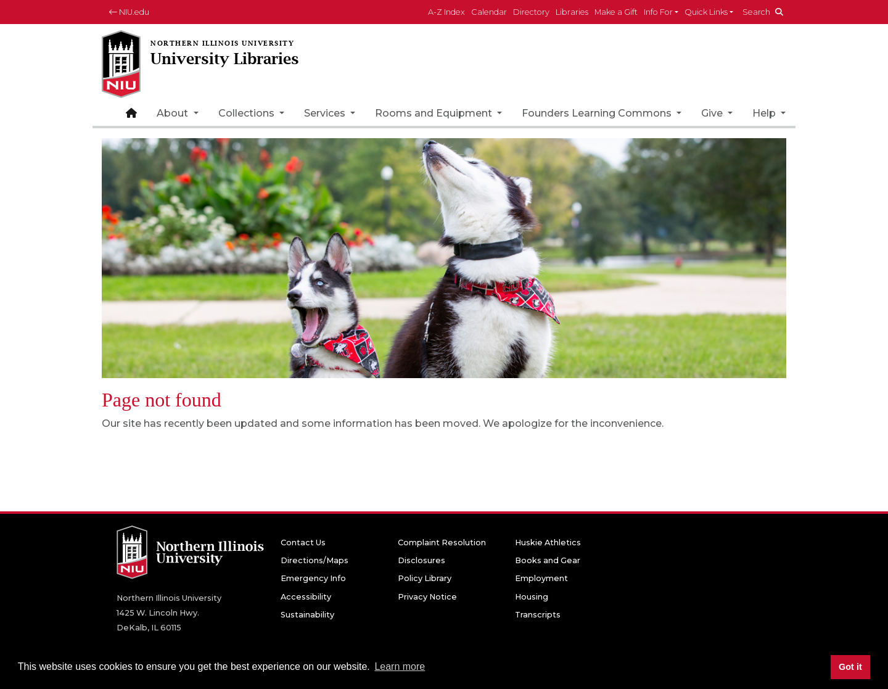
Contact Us (303, 542)
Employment (541, 578)
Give (713, 113)
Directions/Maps (314, 560)
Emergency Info (313, 578)
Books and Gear (547, 560)
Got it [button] (850, 667)
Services (326, 113)
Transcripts (538, 614)
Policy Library (424, 578)
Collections (247, 113)
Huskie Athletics (548, 542)
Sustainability (307, 614)
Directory (531, 12)
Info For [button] (658, 12)
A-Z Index (446, 12)
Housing (531, 596)
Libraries (572, 12)
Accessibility (306, 596)
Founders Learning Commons (598, 113)
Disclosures (421, 560)
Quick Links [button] (706, 12)
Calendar (489, 12)
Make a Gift (616, 12)
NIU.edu (129, 12)
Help (765, 113)
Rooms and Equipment (435, 113)
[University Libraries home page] (256, 65)
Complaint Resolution (442, 542)
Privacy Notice (427, 596)
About (174, 113)
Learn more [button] (399, 666)
